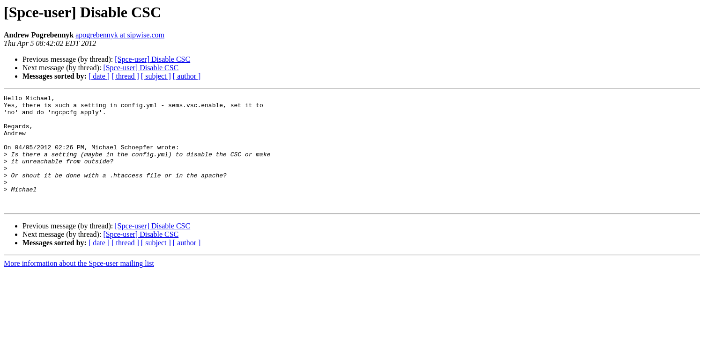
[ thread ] (125, 76)
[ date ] (99, 76)
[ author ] (187, 76)
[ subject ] (156, 76)
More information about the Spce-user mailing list (79, 286)
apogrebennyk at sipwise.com (119, 35)
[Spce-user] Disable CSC (152, 59)
